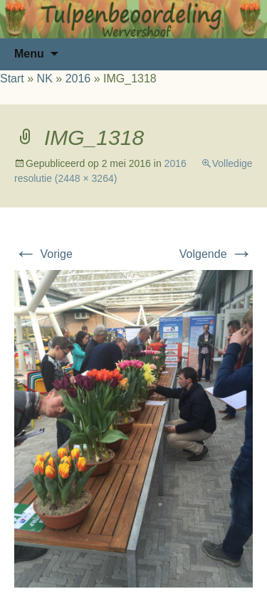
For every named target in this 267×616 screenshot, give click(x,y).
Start (12, 78)
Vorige (43, 254)
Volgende (216, 254)
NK (45, 78)
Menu (29, 54)
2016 (78, 78)
